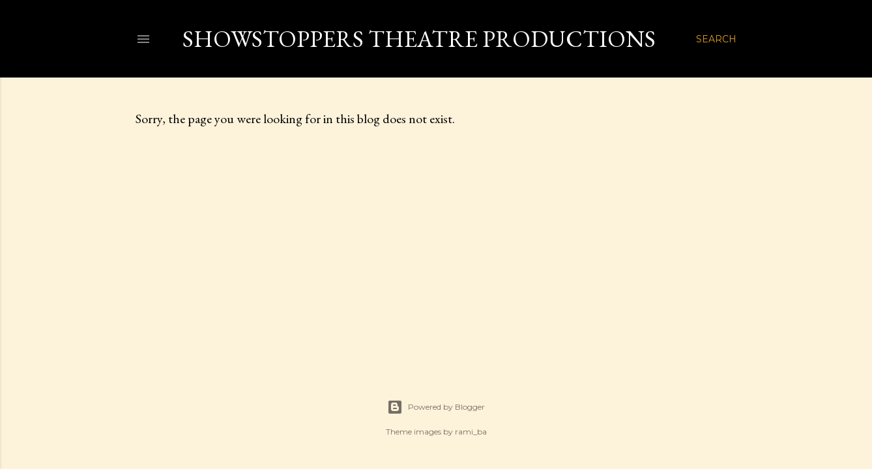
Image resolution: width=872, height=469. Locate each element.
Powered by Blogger (436, 407)
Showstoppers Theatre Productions (419, 38)
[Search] (716, 39)
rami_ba (471, 431)
